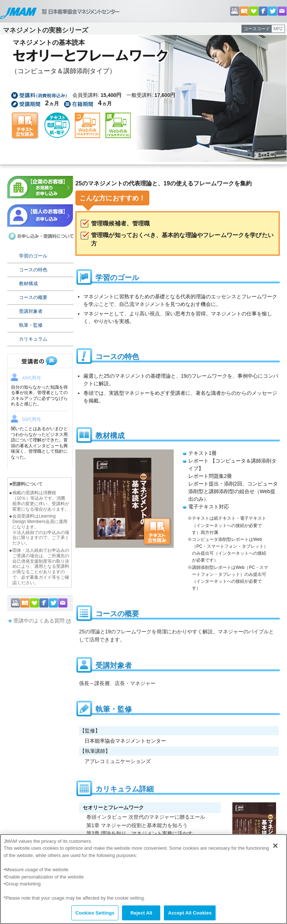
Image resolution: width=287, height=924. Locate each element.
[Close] (275, 849)
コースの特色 (33, 269)
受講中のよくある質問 (42, 621)
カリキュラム (33, 339)
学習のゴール (33, 256)
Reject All (141, 916)
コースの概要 (33, 297)
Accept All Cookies (190, 916)
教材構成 (28, 283)
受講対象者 (31, 311)
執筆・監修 (31, 325)
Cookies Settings (95, 916)
